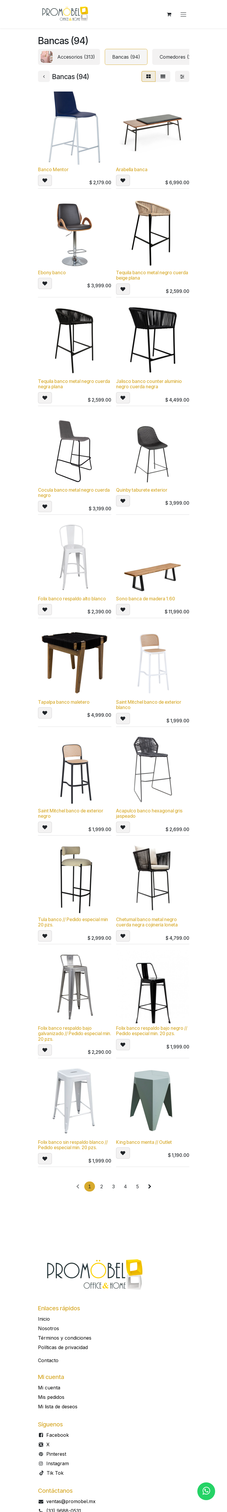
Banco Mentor (53, 169)
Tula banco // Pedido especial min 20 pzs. (73, 922)
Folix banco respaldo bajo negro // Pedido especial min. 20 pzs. (151, 1030)
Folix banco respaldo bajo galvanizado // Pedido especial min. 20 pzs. (74, 1033)
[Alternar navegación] (183, 14)
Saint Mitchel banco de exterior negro (70, 813)
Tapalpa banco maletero (64, 702)
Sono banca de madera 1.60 (145, 599)
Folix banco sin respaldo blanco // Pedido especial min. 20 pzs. (73, 1145)
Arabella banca (131, 169)
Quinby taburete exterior (141, 490)
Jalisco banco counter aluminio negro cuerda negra (149, 384)
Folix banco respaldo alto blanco (72, 599)
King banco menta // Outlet (144, 1142)
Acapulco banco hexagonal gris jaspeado (149, 813)
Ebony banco (52, 273)
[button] (45, 180)
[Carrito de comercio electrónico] (169, 14)
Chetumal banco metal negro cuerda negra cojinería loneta (147, 922)
